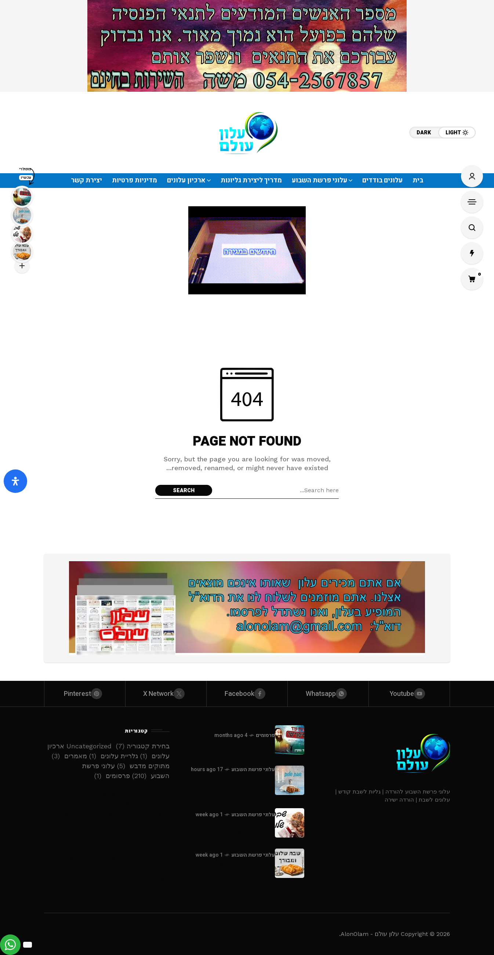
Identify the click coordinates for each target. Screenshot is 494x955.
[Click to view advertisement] (247, 46)
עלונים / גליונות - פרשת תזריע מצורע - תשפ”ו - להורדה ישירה (230, 827)
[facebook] (247, 694)
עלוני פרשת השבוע (253, 769)
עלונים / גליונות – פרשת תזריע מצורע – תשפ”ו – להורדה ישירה (107, 819)
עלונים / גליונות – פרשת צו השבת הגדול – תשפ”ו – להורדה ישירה (107, 884)
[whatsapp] (328, 694)
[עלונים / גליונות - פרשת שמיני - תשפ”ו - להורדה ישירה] (289, 863)
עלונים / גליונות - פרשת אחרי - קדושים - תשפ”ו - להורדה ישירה (231, 786)
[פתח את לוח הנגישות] (15, 481)
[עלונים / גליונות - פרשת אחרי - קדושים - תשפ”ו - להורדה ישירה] (289, 780)
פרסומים (265, 735)
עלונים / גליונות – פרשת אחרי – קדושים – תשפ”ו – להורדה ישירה (107, 798)
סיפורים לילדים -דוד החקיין (235, 744)
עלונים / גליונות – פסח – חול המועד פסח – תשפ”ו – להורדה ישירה (107, 863)
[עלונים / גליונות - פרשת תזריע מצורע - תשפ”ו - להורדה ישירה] (289, 823)
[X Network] (166, 694)
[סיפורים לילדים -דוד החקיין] (289, 740)
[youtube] (409, 694)
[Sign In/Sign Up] (472, 176)
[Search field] (277, 490)
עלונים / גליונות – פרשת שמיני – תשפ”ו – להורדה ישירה (107, 841)
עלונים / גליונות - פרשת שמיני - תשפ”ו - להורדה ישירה (230, 867)
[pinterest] (84, 694)
